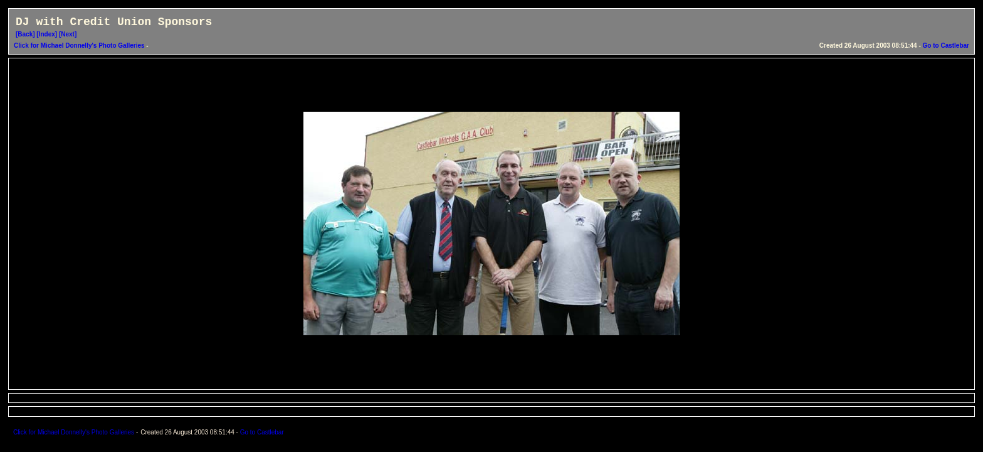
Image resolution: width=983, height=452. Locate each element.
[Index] (46, 34)
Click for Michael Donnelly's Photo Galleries (80, 45)
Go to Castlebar (946, 45)
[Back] (25, 34)
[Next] (67, 34)
